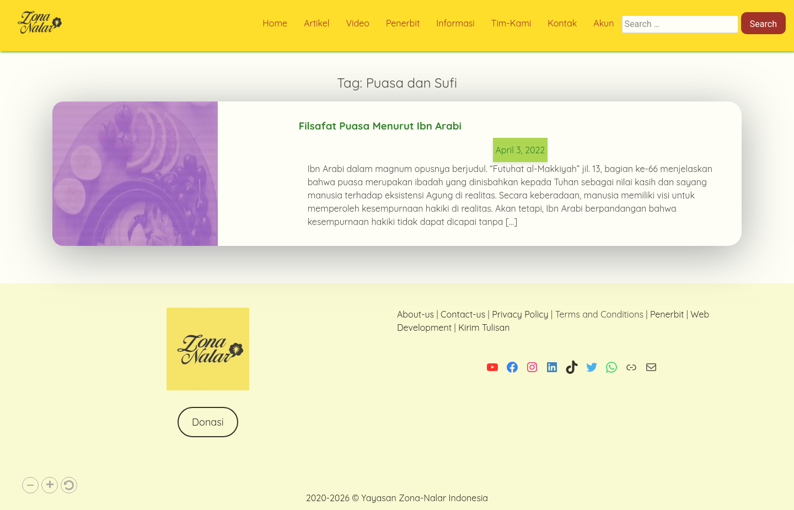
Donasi (208, 422)
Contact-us (463, 314)
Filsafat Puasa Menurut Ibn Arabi (380, 125)
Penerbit (667, 314)
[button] (30, 485)
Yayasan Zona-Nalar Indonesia (424, 497)
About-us (415, 314)
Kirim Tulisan (483, 327)
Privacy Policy (520, 314)
